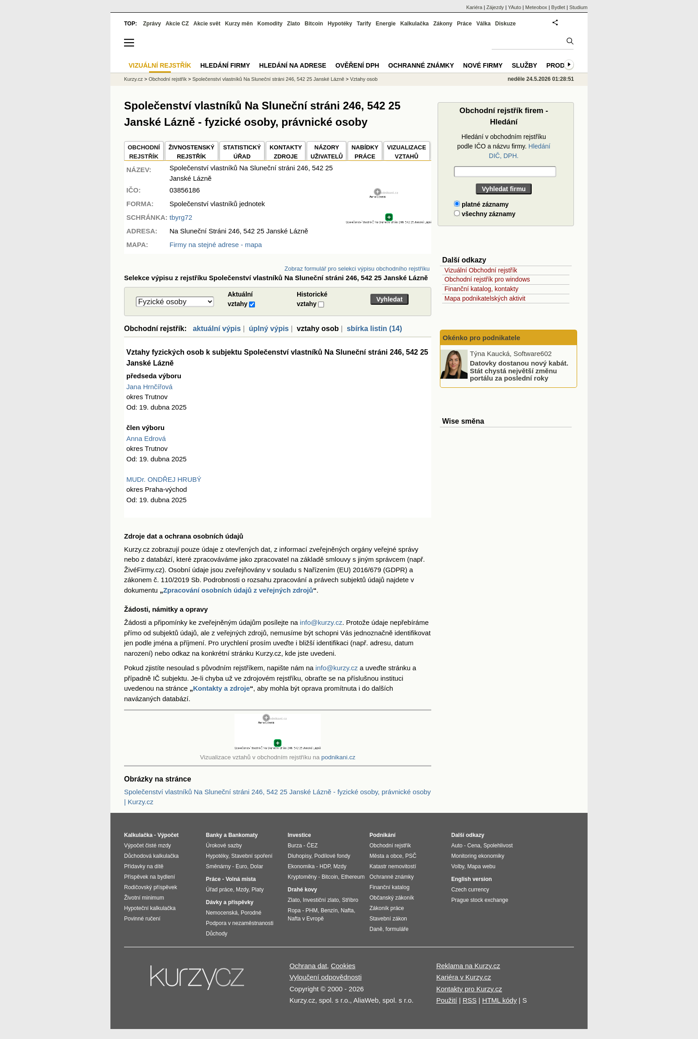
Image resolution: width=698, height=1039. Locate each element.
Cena (473, 845)
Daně (376, 929)
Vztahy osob (364, 79)
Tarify (364, 23)
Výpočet (168, 835)
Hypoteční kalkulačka (149, 908)
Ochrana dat (308, 966)
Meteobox (536, 7)
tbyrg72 (181, 217)
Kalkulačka (414, 23)
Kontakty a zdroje (221, 688)
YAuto (514, 7)
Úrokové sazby (224, 845)
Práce (464, 23)
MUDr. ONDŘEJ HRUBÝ (163, 479)
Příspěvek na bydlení (149, 877)
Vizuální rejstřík (160, 65)
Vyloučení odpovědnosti (325, 977)
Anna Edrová (146, 438)
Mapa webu (481, 866)
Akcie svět (207, 23)
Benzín (329, 910)
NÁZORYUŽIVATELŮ (326, 152)
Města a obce (385, 856)
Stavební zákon (388, 918)
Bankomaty (243, 835)
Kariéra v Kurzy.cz (463, 977)
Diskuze (505, 23)
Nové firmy (483, 65)
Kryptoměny (302, 877)
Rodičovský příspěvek (150, 887)
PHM (311, 910)
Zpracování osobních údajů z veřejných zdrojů (238, 590)
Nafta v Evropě (306, 918)
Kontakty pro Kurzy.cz (469, 989)
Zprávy (152, 23)
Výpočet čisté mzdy (147, 845)
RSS (470, 1000)
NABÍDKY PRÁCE (364, 152)
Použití (446, 1000)
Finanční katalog (389, 887)
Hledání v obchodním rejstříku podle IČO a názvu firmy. (503, 146)
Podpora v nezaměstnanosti (240, 923)
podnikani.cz (338, 757)
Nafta (347, 910)
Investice (299, 835)
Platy (258, 889)
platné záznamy (481, 204)
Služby (524, 65)
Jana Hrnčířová (149, 387)
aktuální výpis (217, 328)
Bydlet (558, 7)
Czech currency (470, 889)
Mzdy (242, 889)
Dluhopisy (299, 856)
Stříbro (350, 900)
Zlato (293, 23)
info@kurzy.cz (321, 622)
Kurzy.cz (133, 79)
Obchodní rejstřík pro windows (487, 279)
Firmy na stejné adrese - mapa (216, 244)
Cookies (343, 966)
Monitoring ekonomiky (477, 856)
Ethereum (352, 877)
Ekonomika (301, 866)
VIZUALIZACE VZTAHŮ (406, 152)
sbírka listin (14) (374, 328)
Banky (214, 835)
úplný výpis (269, 328)
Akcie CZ (177, 23)
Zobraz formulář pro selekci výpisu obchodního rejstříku (356, 268)
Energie (386, 23)
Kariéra (474, 7)
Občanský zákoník (391, 898)
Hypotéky (340, 23)
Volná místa (240, 879)
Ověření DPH (357, 65)
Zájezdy (495, 7)
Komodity (269, 23)
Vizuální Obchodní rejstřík (480, 270)
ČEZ (312, 845)
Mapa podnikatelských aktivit (484, 298)
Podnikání (382, 835)
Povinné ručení (142, 918)
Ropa (294, 910)
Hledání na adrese (292, 65)
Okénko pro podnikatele (481, 337)
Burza (295, 845)
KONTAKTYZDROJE (285, 152)
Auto (457, 845)
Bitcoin (313, 23)
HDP (324, 866)
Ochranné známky (421, 65)
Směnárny (218, 866)
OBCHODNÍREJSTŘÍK (144, 152)
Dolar (256, 866)
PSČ (411, 856)
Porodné (251, 913)
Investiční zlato (321, 900)
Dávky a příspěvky (230, 902)
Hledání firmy (225, 65)
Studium (578, 7)
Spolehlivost (498, 845)
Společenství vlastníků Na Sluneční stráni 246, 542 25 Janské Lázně (268, 79)
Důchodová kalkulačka (151, 856)
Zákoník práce (386, 908)
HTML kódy (499, 1000)
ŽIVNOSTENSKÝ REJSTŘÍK (191, 152)
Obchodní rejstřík (168, 79)
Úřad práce (219, 889)
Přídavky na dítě (144, 866)
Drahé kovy (302, 889)
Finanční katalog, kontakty (481, 288)
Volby (457, 866)
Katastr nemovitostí (392, 866)
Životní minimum (144, 898)
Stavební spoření (252, 856)
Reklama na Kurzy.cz (468, 966)
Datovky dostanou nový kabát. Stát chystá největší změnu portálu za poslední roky (519, 370)
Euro (241, 866)
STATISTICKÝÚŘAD (242, 152)
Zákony (442, 23)
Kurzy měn (239, 23)
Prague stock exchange (479, 900)
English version (471, 879)
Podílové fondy (332, 856)
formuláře (397, 929)
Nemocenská (222, 913)
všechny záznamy (484, 214)
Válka (483, 23)
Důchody (216, 933)
